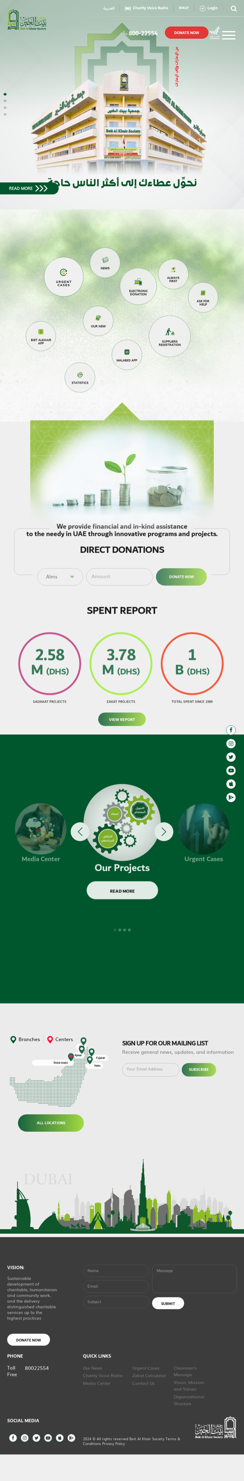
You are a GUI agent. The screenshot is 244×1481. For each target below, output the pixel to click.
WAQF (184, 8)
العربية (108, 8)
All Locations (51, 1123)
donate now (186, 33)
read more (28, 188)
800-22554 (140, 33)
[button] (5, 94)
